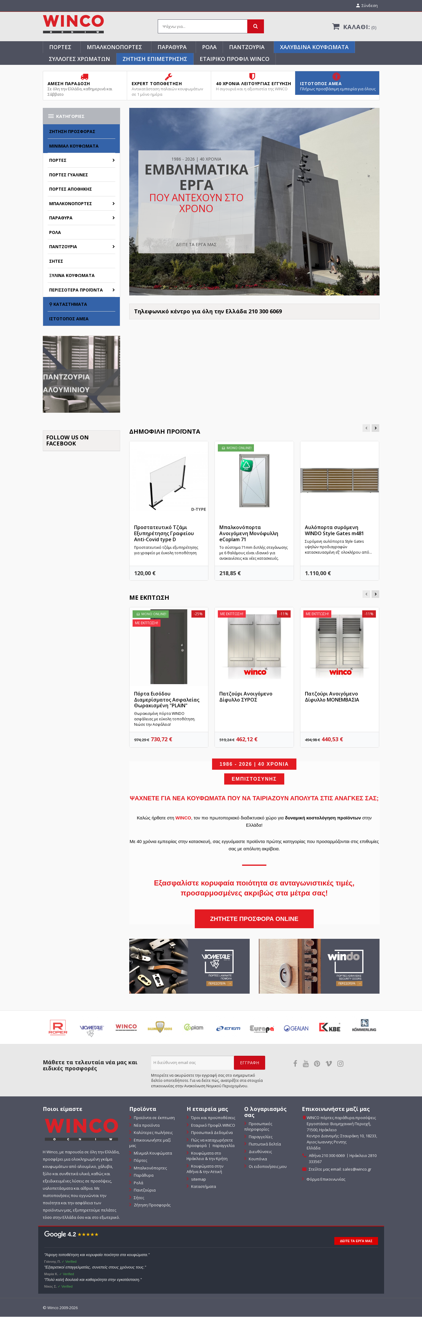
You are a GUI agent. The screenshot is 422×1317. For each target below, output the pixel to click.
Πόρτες (60, 47)
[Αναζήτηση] (211, 27)
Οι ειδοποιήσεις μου (267, 1166)
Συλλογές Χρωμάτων (79, 59)
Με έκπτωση (149, 598)
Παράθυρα (172, 47)
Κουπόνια (257, 1159)
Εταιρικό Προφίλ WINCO (234, 59)
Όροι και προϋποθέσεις (212, 1118)
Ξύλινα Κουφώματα (72, 276)
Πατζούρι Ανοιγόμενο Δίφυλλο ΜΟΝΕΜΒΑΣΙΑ (332, 697)
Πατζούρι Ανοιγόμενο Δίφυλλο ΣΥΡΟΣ (245, 697)
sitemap (198, 1179)
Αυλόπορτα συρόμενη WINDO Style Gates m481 (334, 531)
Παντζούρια (247, 47)
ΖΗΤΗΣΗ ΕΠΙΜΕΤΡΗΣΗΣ (155, 59)
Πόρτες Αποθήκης (70, 189)
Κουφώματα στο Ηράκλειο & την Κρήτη (207, 1156)
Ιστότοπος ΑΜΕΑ (69, 319)
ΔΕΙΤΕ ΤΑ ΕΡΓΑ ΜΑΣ (196, 245)
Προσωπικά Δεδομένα (211, 1133)
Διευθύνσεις (260, 1152)
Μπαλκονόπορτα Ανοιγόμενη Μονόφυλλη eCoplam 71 (248, 534)
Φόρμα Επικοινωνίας (325, 1179)
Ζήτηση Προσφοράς (72, 132)
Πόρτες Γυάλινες (68, 175)
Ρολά (209, 47)
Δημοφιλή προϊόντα (164, 432)
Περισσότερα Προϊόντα (76, 290)
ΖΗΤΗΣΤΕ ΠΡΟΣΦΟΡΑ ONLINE (254, 919)
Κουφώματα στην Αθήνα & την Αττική (205, 1169)
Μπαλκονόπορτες (114, 47)
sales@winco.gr (357, 1169)
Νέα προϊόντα (146, 1125)
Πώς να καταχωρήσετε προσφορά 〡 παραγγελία (211, 1143)
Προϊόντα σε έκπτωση (154, 1118)
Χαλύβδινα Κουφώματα (314, 47)
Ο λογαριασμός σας (265, 1112)
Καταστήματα (203, 1187)
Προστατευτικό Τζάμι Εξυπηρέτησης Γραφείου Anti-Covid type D (164, 534)
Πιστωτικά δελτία (264, 1144)
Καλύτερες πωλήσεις (153, 1133)
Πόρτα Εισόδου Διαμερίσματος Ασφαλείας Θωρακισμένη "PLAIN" (166, 700)
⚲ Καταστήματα (68, 305)
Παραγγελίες (260, 1137)
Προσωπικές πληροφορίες (258, 1126)
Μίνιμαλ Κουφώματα (74, 146)
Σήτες (56, 261)
